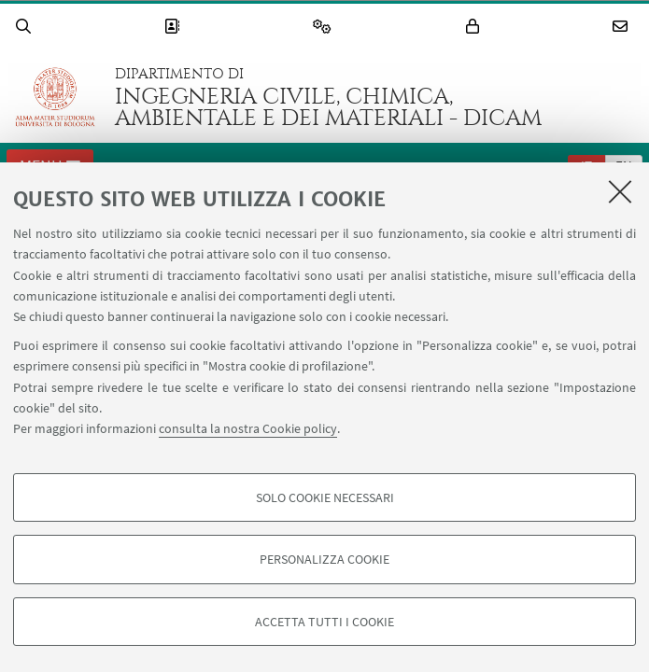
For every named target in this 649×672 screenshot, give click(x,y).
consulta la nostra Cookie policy (248, 428)
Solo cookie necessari (325, 497)
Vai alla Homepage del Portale (55, 97)
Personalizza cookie (324, 559)
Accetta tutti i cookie (324, 621)
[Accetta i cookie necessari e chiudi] (620, 191)
